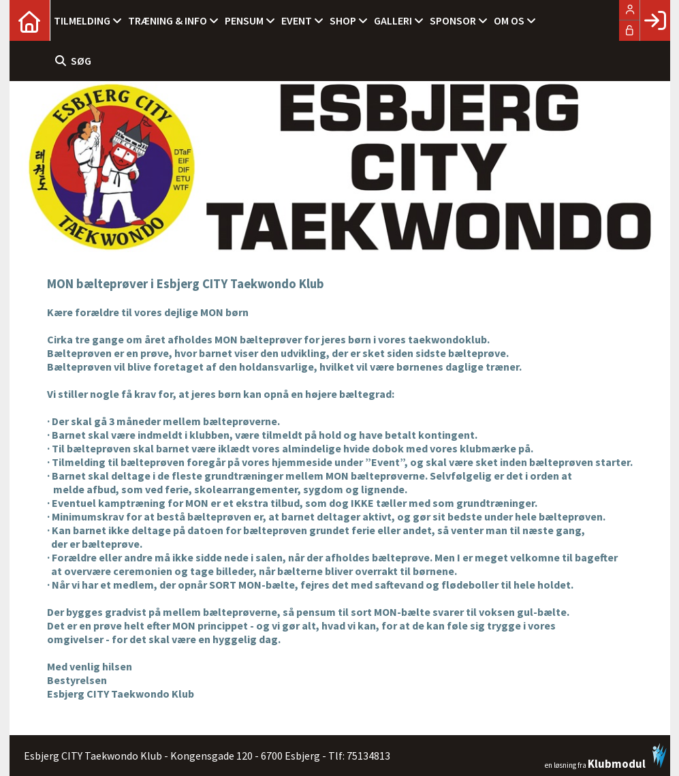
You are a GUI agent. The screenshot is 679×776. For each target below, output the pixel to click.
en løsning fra (606, 756)
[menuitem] (30, 20)
